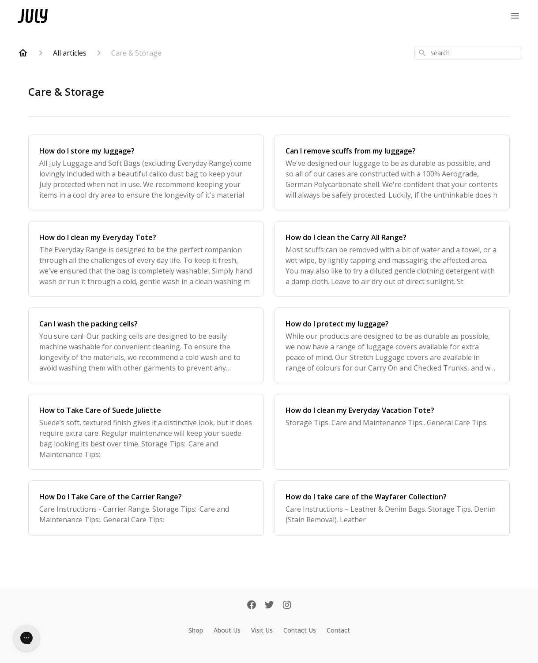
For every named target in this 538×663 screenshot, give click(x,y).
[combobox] (467, 53)
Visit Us (262, 630)
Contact (338, 630)
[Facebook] (251, 605)
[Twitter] (269, 605)
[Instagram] (287, 605)
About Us (227, 630)
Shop (195, 630)
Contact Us (299, 630)
